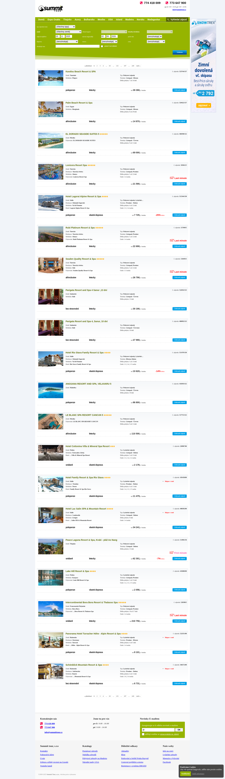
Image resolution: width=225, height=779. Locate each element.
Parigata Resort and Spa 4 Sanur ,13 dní (86, 290)
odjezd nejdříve (41, 36)
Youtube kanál (46, 766)
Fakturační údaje (47, 754)
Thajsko (67, 19)
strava (84, 41)
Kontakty (44, 751)
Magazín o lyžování (171, 758)
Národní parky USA (90, 762)
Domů (41, 19)
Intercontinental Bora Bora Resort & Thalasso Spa (92, 602)
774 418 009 (152, 3)
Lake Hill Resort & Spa (77, 571)
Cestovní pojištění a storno (132, 762)
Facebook (167, 762)
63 (110, 66)
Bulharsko (89, 19)
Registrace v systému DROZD (133, 766)
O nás (42, 758)
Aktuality (125, 751)
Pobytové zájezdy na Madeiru (94, 758)
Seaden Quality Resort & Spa (81, 259)
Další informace (198, 774)
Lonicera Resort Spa (76, 165)
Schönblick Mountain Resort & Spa (84, 665)
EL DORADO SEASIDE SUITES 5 (82, 134)
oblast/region (86, 32)
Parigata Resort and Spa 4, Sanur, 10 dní (87, 321)
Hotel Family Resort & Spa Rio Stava (85, 477)
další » (138, 66)
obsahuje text (41, 46)
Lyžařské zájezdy (170, 754)
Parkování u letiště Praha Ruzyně (135, 758)
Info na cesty (168, 751)
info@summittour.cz (179, 9)
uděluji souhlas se (162, 734)
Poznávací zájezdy (90, 751)
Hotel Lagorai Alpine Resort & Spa (83, 196)
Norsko (140, 19)
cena (129, 41)
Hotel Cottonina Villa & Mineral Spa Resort (88, 446)
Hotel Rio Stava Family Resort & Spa (85, 352)
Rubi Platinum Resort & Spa (80, 227)
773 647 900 (178, 3)
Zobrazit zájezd (179, 90)
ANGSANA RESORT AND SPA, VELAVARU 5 (88, 384)
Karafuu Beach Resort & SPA (81, 71)
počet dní (131, 36)
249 (133, 66)
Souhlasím (185, 774)
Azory (78, 19)
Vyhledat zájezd (178, 19)
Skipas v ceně (169, 481)
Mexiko (101, 19)
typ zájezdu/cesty (42, 27)
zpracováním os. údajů (169, 734)
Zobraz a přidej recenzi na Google (54, 762)
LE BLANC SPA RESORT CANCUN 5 (84, 415)
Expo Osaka (54, 19)
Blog (123, 754)
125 (117, 66)
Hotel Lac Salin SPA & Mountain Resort (86, 508)
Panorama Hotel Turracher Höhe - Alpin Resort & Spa (93, 633)
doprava (39, 41)
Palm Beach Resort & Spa (79, 102)
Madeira (129, 19)
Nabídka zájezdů (89, 754)
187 (125, 66)
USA (110, 19)
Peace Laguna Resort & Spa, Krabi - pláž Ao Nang (91, 540)
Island (119, 19)
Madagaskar (154, 19)
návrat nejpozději (87, 36)
